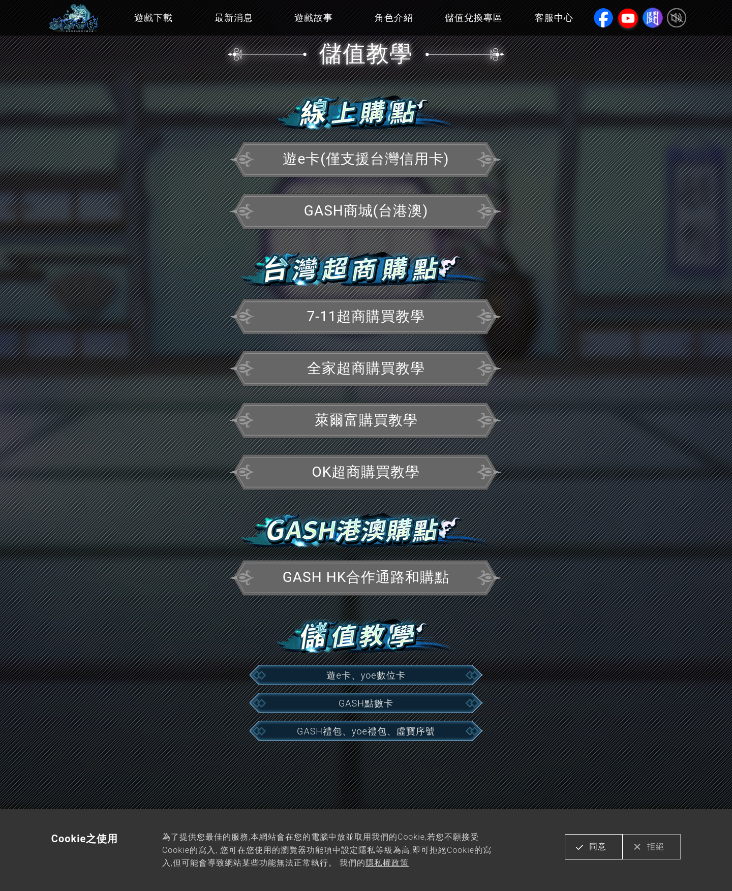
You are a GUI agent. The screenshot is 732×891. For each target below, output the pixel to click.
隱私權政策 (387, 863)
